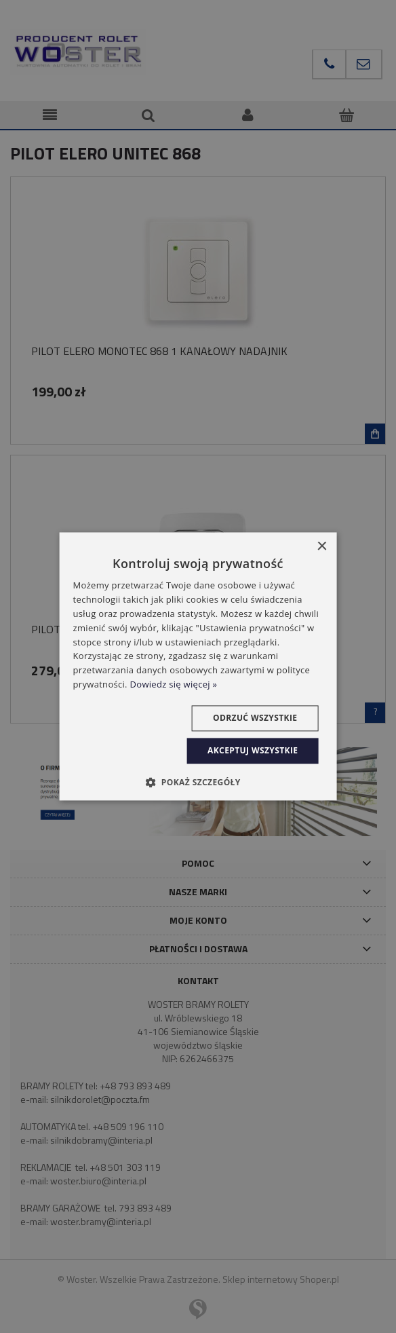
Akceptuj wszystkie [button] (252, 750)
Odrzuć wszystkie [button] (255, 718)
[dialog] (198, 666)
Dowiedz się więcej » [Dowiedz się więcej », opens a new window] (174, 684)
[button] (197, 782)
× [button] (321, 547)
